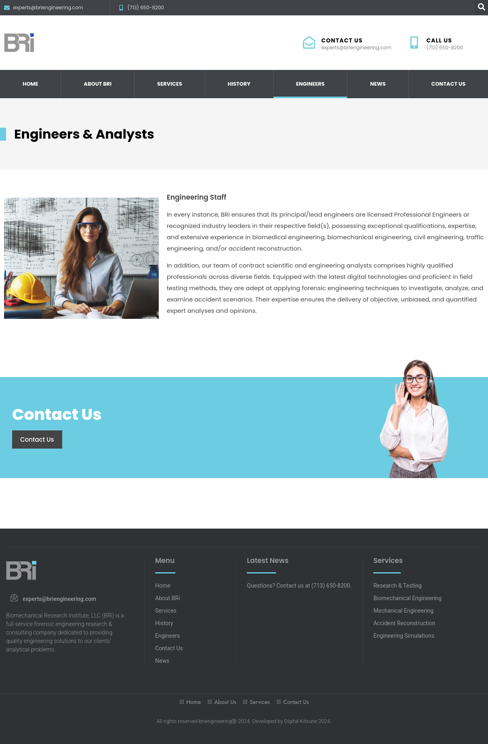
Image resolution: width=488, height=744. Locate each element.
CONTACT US (341, 40)
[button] (481, 6)
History (238, 84)
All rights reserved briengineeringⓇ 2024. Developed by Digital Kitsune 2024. (244, 721)
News (377, 84)
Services (169, 84)
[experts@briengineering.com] (14, 597)
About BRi (97, 84)
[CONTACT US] (309, 42)
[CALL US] (414, 42)
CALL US (439, 40)
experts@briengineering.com (59, 599)
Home (30, 84)
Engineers (310, 84)
